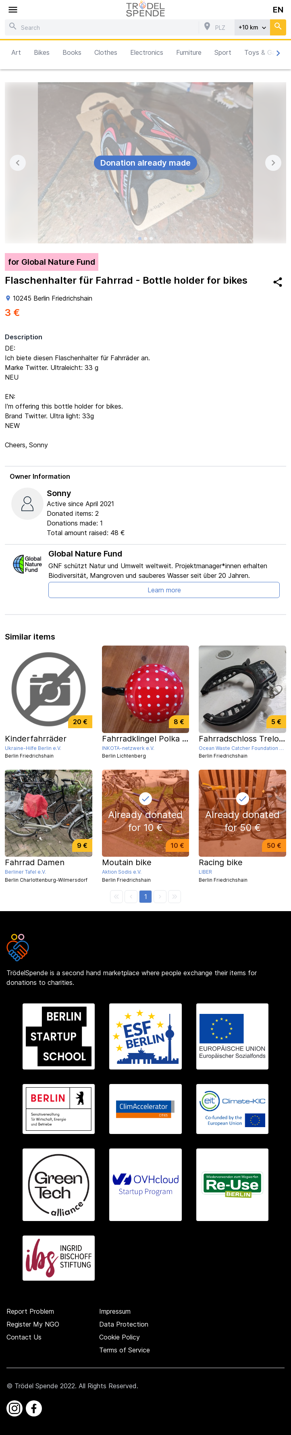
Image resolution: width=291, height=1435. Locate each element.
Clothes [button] (105, 52)
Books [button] (71, 52)
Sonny (59, 493)
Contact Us (24, 1337)
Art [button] (16, 52)
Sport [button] (222, 52)
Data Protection (123, 1324)
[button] (145, 896)
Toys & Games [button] (266, 52)
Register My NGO (32, 1324)
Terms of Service (124, 1350)
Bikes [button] (42, 52)
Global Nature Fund (85, 554)
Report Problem (30, 1311)
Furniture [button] (189, 52)
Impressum (115, 1311)
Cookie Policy (119, 1337)
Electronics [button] (146, 52)
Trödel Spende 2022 (45, 1386)
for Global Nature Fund (51, 262)
